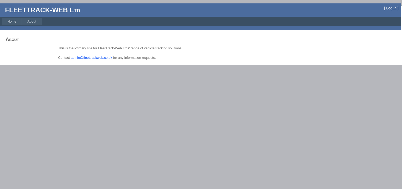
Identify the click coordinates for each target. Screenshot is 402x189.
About (31, 21)
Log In (391, 8)
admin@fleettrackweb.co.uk (91, 58)
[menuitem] (12, 21)
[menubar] (22, 21)
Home (11, 21)
